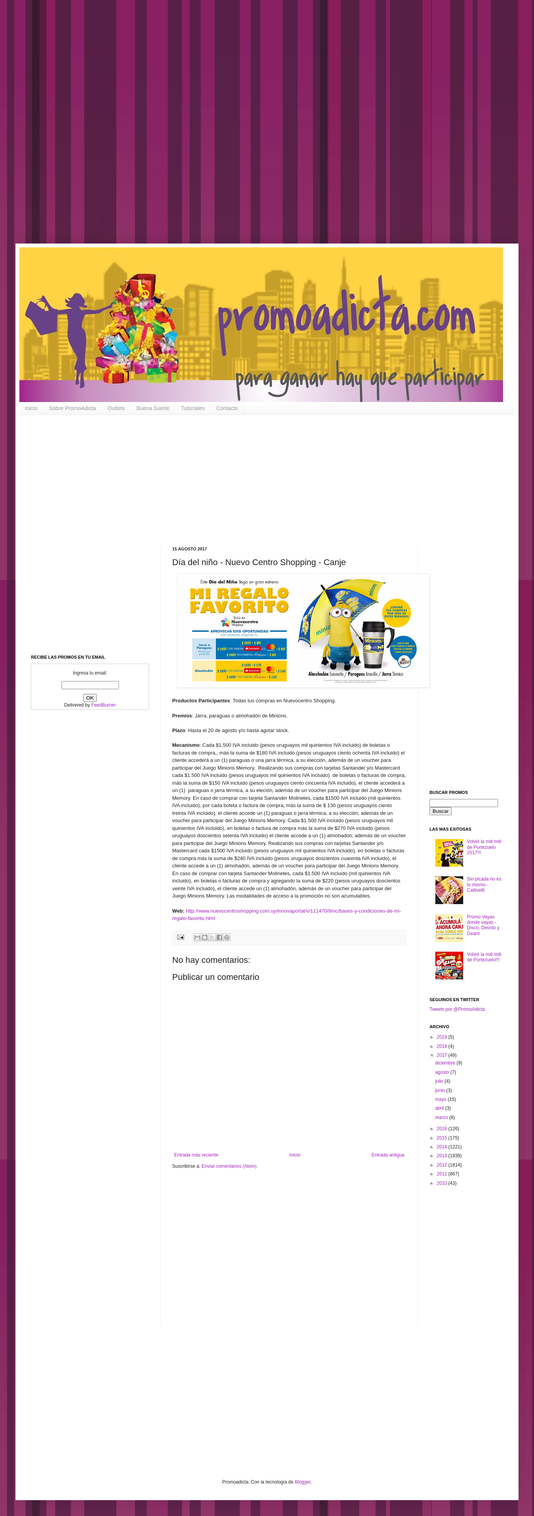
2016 (442, 1128)
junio (440, 1090)
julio (440, 1081)
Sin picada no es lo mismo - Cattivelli (484, 884)
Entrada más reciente (196, 1155)
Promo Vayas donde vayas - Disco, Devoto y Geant (483, 925)
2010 (442, 1183)
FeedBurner (103, 705)
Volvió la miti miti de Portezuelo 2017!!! (484, 847)
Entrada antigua (387, 1155)
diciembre (445, 1063)
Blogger (303, 1482)
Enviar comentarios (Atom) (229, 1166)
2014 (442, 1147)
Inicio (31, 408)
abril (440, 1108)
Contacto (227, 408)
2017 (442, 1055)
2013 (442, 1155)
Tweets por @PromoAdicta (457, 1009)
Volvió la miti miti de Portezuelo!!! (484, 957)
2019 (442, 1037)
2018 (442, 1046)
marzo (442, 1117)
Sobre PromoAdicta (72, 408)
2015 (442, 1138)
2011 (442, 1174)
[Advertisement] (247, 128)
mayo (441, 1099)
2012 (442, 1165)
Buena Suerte (152, 408)
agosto (442, 1072)
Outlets (116, 408)
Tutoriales (193, 408)
